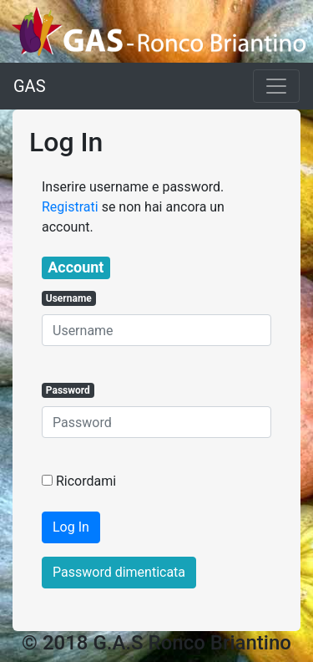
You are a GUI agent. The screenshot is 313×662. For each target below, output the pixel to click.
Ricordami (86, 481)
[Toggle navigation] (276, 86)
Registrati (70, 207)
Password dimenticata (119, 572)
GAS (29, 86)
